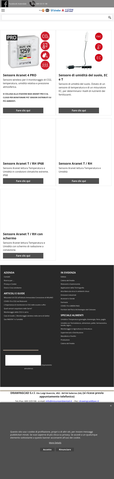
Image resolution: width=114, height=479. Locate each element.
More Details (55, 442)
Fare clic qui (23, 113)
